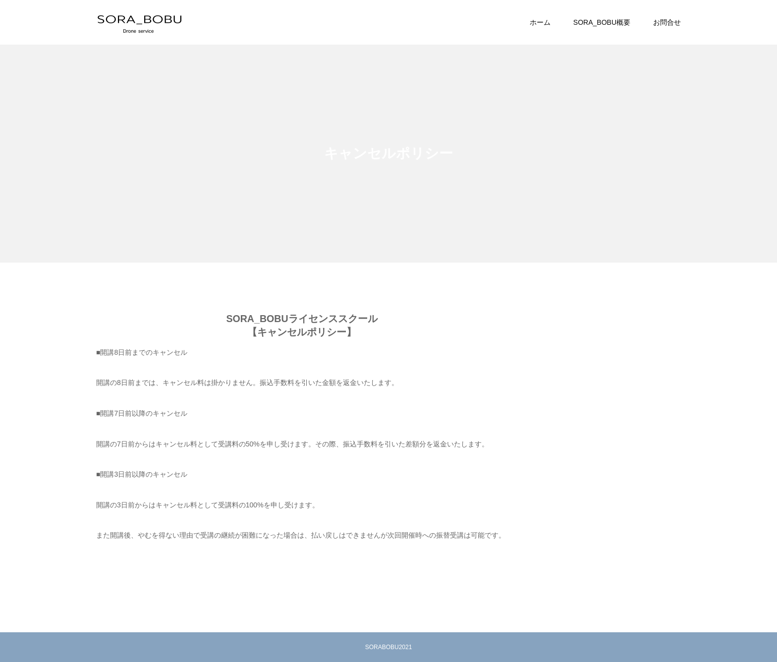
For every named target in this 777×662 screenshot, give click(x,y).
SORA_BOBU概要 (601, 22)
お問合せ (667, 22)
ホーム (540, 22)
